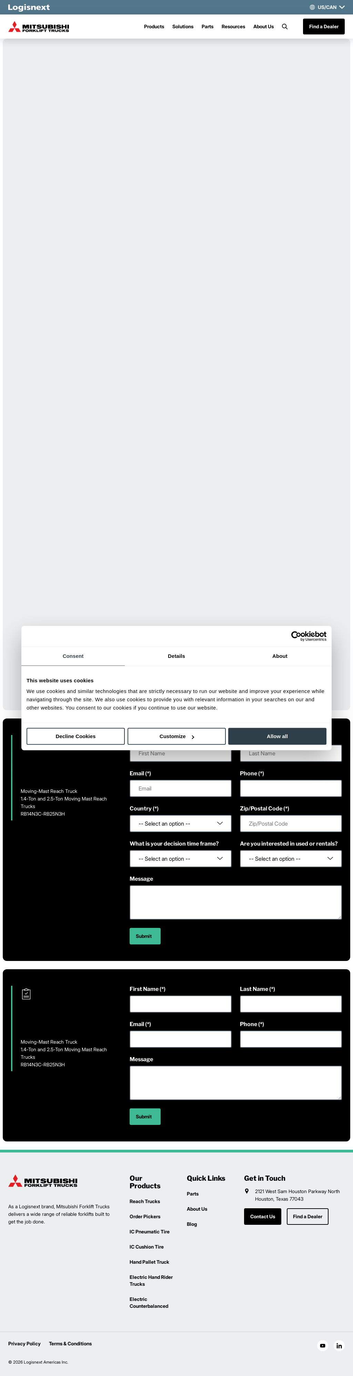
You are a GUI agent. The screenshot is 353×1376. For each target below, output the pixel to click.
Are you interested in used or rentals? (289, 843)
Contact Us (262, 1216)
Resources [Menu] (233, 26)
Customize (177, 736)
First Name (144, 989)
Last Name (254, 989)
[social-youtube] (322, 1345)
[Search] (285, 26)
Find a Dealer (324, 26)
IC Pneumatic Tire (150, 1231)
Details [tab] (176, 656)
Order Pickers (145, 1216)
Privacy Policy (24, 1343)
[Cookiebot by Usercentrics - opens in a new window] (296, 636)
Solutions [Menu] (182, 26)
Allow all (277, 736)
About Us (263, 26)
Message (141, 879)
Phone (248, 773)
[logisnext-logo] (42, 1181)
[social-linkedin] (339, 1345)
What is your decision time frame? (174, 843)
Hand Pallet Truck (149, 1262)
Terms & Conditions (70, 1343)
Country (141, 808)
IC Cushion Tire (147, 1247)
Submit (144, 936)
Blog (192, 1224)
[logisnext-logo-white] (29, 7)
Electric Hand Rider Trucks (151, 1280)
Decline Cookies (76, 736)
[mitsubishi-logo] (42, 26)
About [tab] (280, 656)
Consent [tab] (73, 656)
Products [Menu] (154, 26)
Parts (207, 26)
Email (137, 773)
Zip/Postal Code (261, 808)
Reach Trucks (145, 1201)
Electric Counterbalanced (149, 1302)
